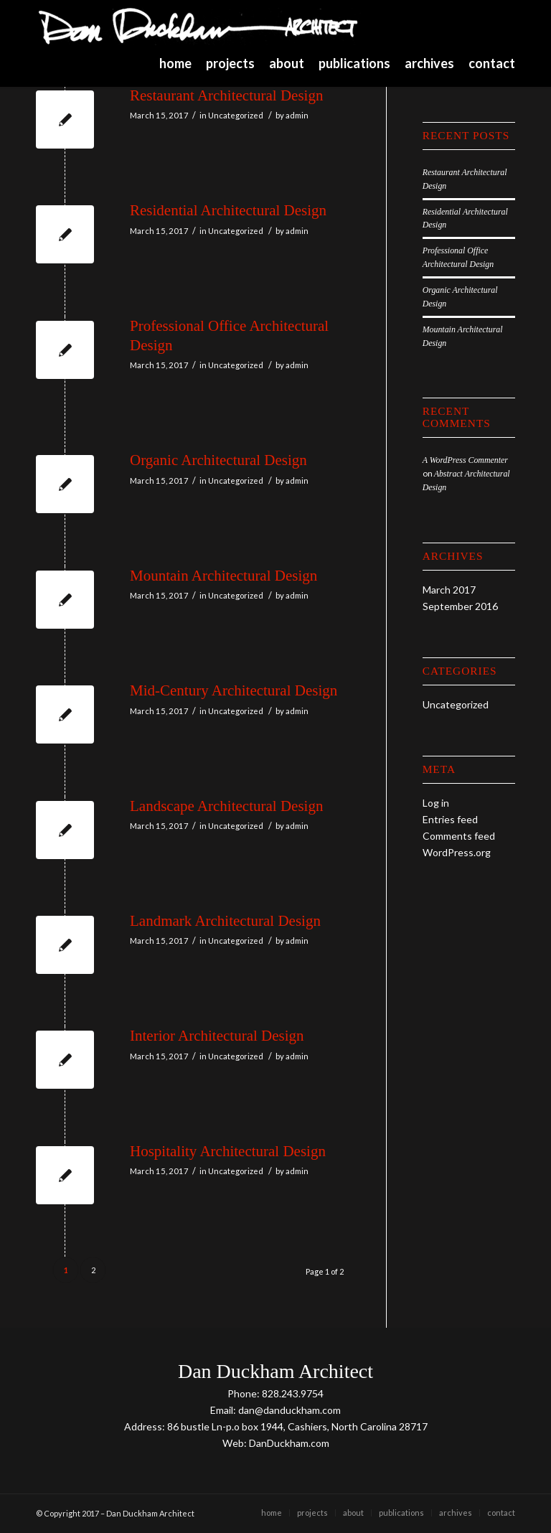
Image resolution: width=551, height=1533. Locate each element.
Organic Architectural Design (218, 460)
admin (297, 115)
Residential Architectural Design (228, 210)
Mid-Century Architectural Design (233, 690)
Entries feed (450, 819)
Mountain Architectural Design (223, 575)
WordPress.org (457, 852)
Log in (436, 803)
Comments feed (459, 836)
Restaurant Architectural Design (226, 95)
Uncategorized (235, 115)
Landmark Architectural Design (225, 920)
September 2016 (460, 606)
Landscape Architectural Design (226, 806)
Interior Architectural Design (217, 1035)
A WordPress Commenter (465, 460)
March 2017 (449, 589)
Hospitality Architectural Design (228, 1151)
